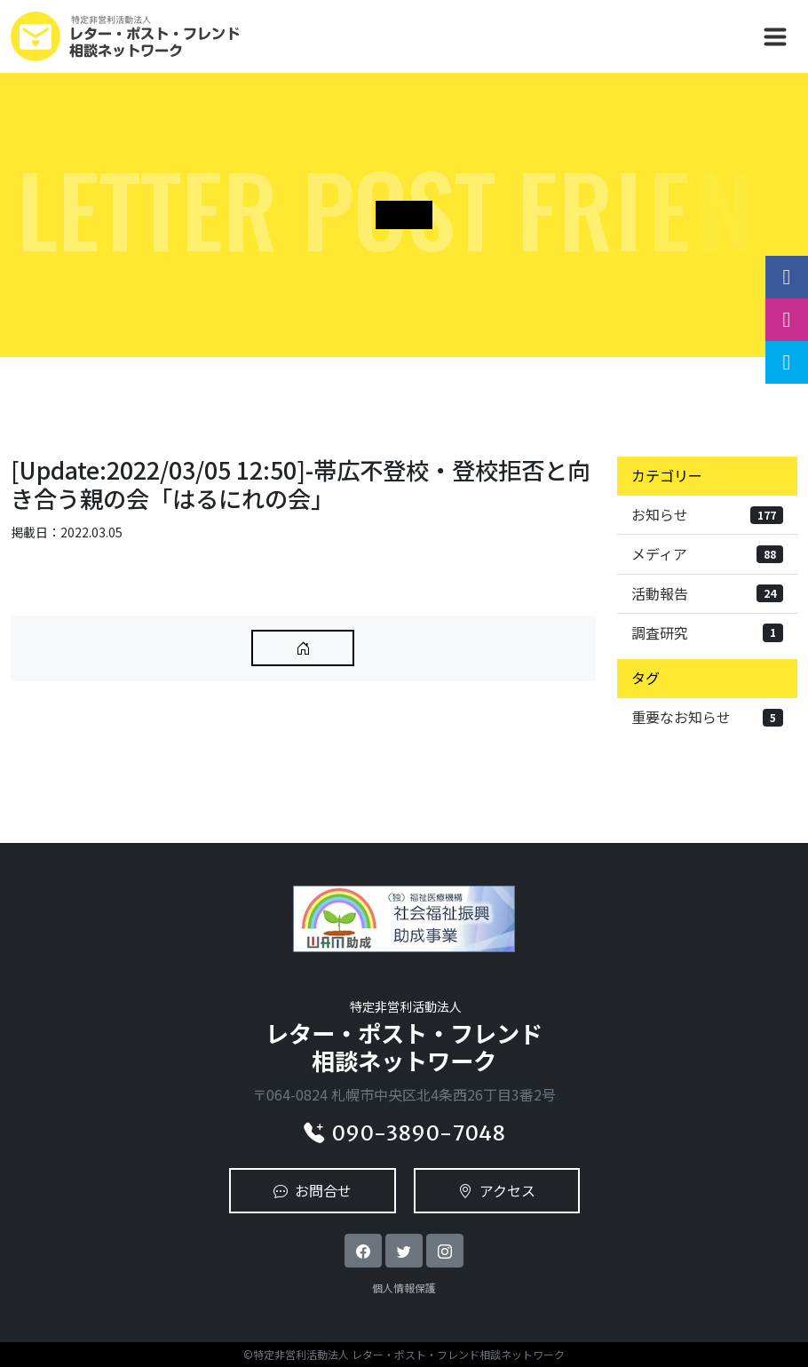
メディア (707, 553)
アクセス (496, 1190)
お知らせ (707, 514)
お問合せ (312, 1190)
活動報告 (707, 593)
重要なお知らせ (707, 716)
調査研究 (707, 632)
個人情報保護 (404, 1287)
